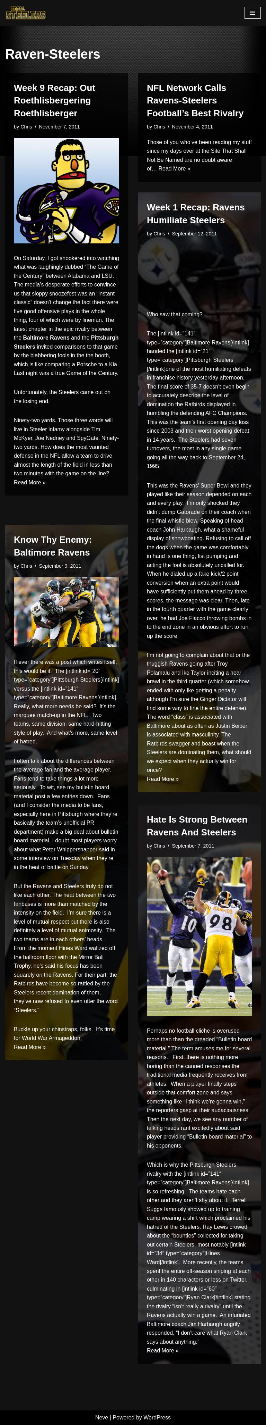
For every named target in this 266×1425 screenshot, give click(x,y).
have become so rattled (65, 985)
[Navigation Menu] (253, 13)
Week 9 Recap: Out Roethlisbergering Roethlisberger (54, 100)
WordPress (157, 1417)
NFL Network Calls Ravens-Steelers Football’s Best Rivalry (195, 100)
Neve (101, 1417)
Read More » (30, 501)
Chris (26, 127)
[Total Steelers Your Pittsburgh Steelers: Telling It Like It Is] (26, 13)
